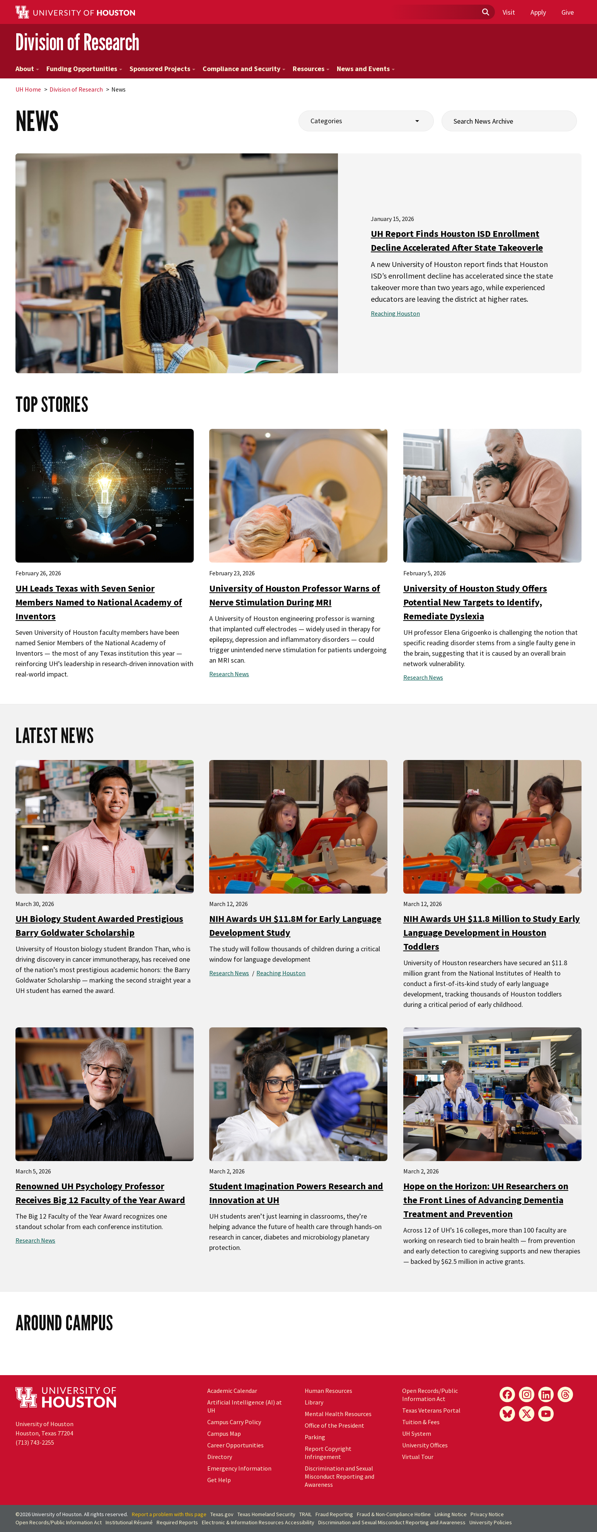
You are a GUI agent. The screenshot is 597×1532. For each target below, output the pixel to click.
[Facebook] (507, 1394)
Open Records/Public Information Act (430, 1395)
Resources (311, 68)
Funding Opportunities (84, 68)
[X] (526, 1413)
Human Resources (328, 1390)
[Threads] (565, 1394)
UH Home (28, 89)
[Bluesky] (507, 1413)
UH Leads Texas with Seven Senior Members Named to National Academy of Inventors (98, 602)
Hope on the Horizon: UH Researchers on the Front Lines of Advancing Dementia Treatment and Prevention (485, 1200)
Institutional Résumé (129, 1522)
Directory (219, 1457)
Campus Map (224, 1433)
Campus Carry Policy (234, 1422)
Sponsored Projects (162, 68)
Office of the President (334, 1425)
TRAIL (305, 1514)
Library (314, 1402)
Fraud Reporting (334, 1514)
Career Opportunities (235, 1445)
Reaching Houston (395, 313)
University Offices (425, 1445)
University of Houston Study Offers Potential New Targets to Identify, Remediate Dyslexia (475, 602)
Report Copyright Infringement (328, 1453)
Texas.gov (222, 1514)
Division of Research (77, 42)
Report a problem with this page (169, 1514)
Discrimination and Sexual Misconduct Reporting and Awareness (339, 1476)
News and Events (366, 68)
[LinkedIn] (546, 1394)
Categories (326, 120)
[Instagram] (526, 1394)
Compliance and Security (244, 68)
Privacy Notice (487, 1514)
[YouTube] (546, 1413)
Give (567, 12)
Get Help (219, 1480)
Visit (509, 12)
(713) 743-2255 (34, 1442)
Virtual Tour (417, 1457)
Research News (229, 674)
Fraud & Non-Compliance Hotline (394, 1514)
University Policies (490, 1522)
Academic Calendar (232, 1390)
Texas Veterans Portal (431, 1410)
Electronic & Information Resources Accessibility (258, 1522)
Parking (315, 1437)
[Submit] (485, 12)
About (27, 68)
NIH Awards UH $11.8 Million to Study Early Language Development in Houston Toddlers (491, 932)
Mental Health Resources (338, 1414)
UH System (416, 1433)
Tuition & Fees (421, 1422)
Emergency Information (239, 1468)
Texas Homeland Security (266, 1514)
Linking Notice (451, 1514)
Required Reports (177, 1522)
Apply (538, 12)
